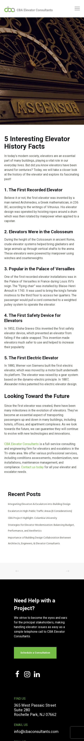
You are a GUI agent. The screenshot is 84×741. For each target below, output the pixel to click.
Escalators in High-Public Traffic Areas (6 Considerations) (40, 511)
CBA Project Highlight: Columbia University (32, 518)
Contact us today (32, 467)
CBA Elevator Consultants (21, 444)
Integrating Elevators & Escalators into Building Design (39, 504)
